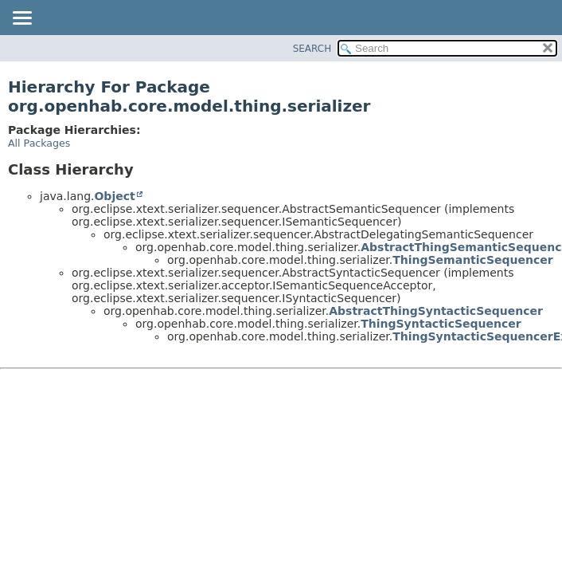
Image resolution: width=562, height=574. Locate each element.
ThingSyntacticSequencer (441, 323)
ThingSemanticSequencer (472, 260)
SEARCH (312, 48)
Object (114, 196)
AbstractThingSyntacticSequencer (436, 311)
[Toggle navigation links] (21, 19)
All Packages (39, 143)
